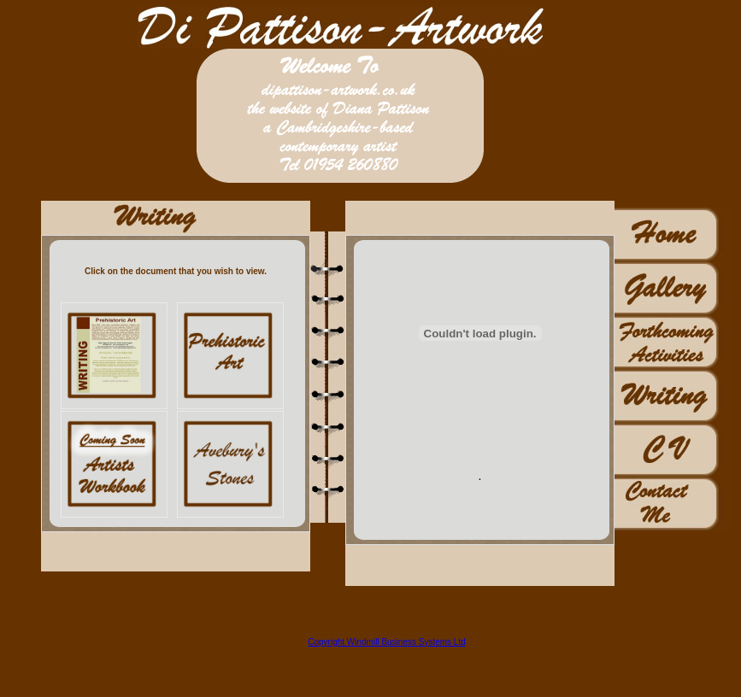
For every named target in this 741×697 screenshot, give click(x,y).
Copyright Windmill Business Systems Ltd (387, 642)
